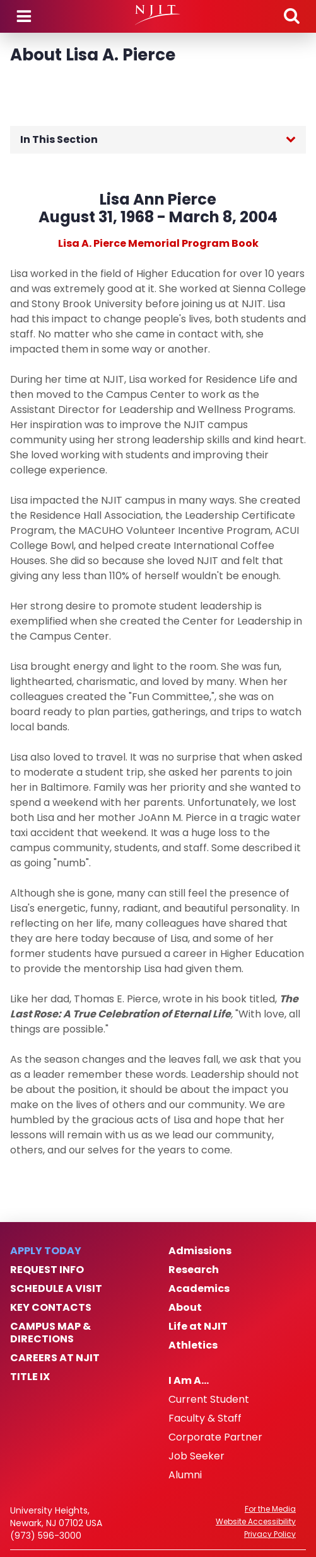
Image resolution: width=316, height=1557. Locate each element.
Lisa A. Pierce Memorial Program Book (158, 243)
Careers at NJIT (55, 1358)
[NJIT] (158, 15)
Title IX (30, 1377)
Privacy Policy (270, 1534)
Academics (199, 1288)
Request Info (47, 1270)
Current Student (208, 1399)
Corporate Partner (215, 1437)
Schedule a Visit (56, 1288)
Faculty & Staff (205, 1418)
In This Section (59, 139)
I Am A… (188, 1380)
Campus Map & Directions (50, 1332)
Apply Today (45, 1251)
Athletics (193, 1345)
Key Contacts (50, 1307)
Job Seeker (196, 1456)
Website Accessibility (256, 1522)
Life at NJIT (198, 1326)
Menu (24, 16)
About (185, 1307)
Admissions (199, 1251)
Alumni (185, 1475)
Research (193, 1270)
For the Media (270, 1509)
